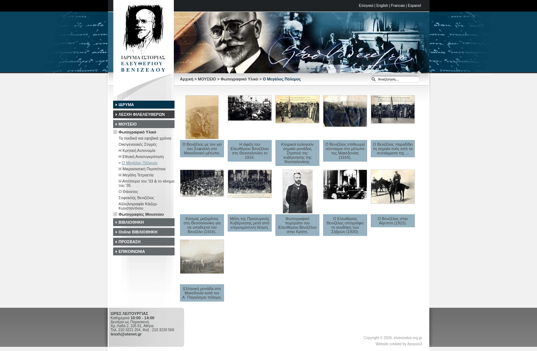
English (382, 6)
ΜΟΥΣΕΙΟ (207, 79)
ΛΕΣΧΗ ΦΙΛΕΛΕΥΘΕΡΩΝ (142, 114)
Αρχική (186, 79)
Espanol (414, 6)
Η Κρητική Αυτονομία (137, 150)
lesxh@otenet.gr (126, 334)
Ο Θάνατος (128, 191)
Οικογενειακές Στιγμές (138, 144)
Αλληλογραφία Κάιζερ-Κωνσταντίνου (138, 206)
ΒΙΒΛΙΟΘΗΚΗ (131, 222)
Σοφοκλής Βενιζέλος (136, 198)
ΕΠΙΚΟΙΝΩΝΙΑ (132, 251)
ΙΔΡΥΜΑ (126, 104)
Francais (398, 6)
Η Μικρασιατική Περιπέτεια (142, 169)
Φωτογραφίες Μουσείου (141, 214)
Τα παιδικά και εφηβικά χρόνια (145, 138)
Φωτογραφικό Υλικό (239, 79)
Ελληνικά (366, 6)
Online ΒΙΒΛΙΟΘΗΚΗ (138, 232)
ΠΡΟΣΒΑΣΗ (130, 242)
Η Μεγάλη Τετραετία (136, 175)
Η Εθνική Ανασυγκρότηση (141, 156)
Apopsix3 (414, 344)
